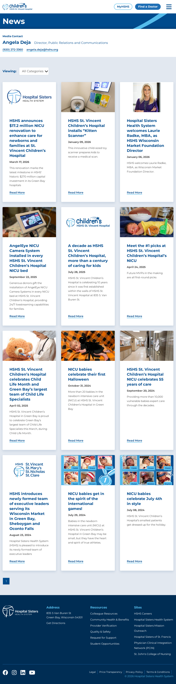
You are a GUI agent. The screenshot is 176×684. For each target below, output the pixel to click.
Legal (92, 672)
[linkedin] (22, 673)
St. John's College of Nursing (152, 654)
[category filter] (34, 71)
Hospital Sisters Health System (153, 619)
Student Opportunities (104, 643)
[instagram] (14, 673)
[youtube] (32, 673)
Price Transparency (110, 672)
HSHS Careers (143, 613)
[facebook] (5, 673)
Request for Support (103, 637)
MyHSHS (123, 6)
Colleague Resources (103, 613)
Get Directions (55, 623)
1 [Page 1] (6, 581)
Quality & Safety (100, 631)
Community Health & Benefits (109, 619)
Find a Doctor (148, 6)
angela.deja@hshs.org (42, 49)
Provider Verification (103, 625)
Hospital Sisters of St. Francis (152, 636)
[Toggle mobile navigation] (169, 7)
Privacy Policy (134, 672)
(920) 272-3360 (13, 49)
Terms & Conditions (158, 672)
